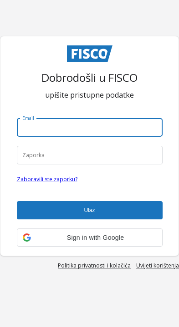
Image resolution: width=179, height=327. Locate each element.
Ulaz (89, 210)
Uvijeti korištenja (157, 265)
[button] (90, 237)
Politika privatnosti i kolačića (94, 265)
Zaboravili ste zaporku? (47, 179)
